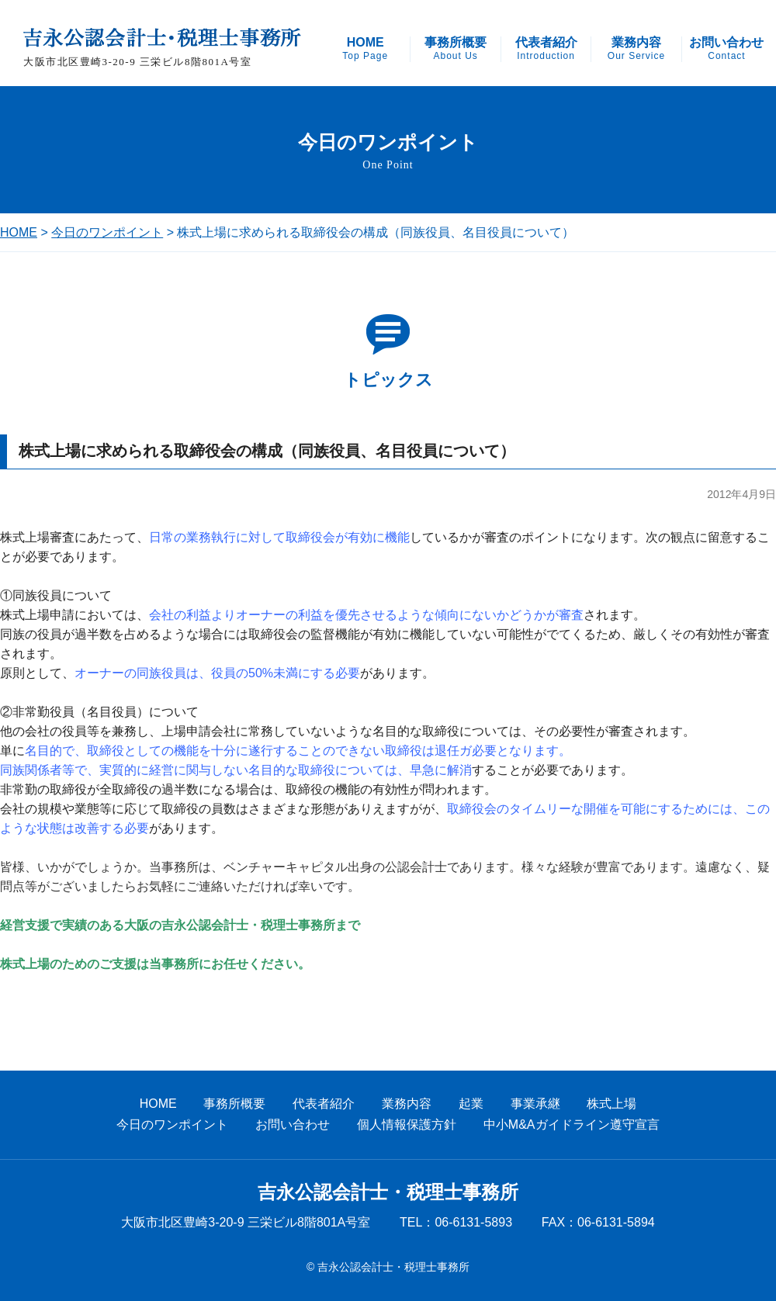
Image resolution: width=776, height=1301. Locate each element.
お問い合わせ (726, 48)
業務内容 (636, 48)
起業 (471, 1103)
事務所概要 (455, 48)
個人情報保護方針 (406, 1124)
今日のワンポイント (107, 232)
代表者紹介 (546, 48)
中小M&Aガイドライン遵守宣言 (571, 1124)
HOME (365, 48)
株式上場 (611, 1103)
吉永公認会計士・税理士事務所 (388, 1192)
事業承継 (535, 1103)
